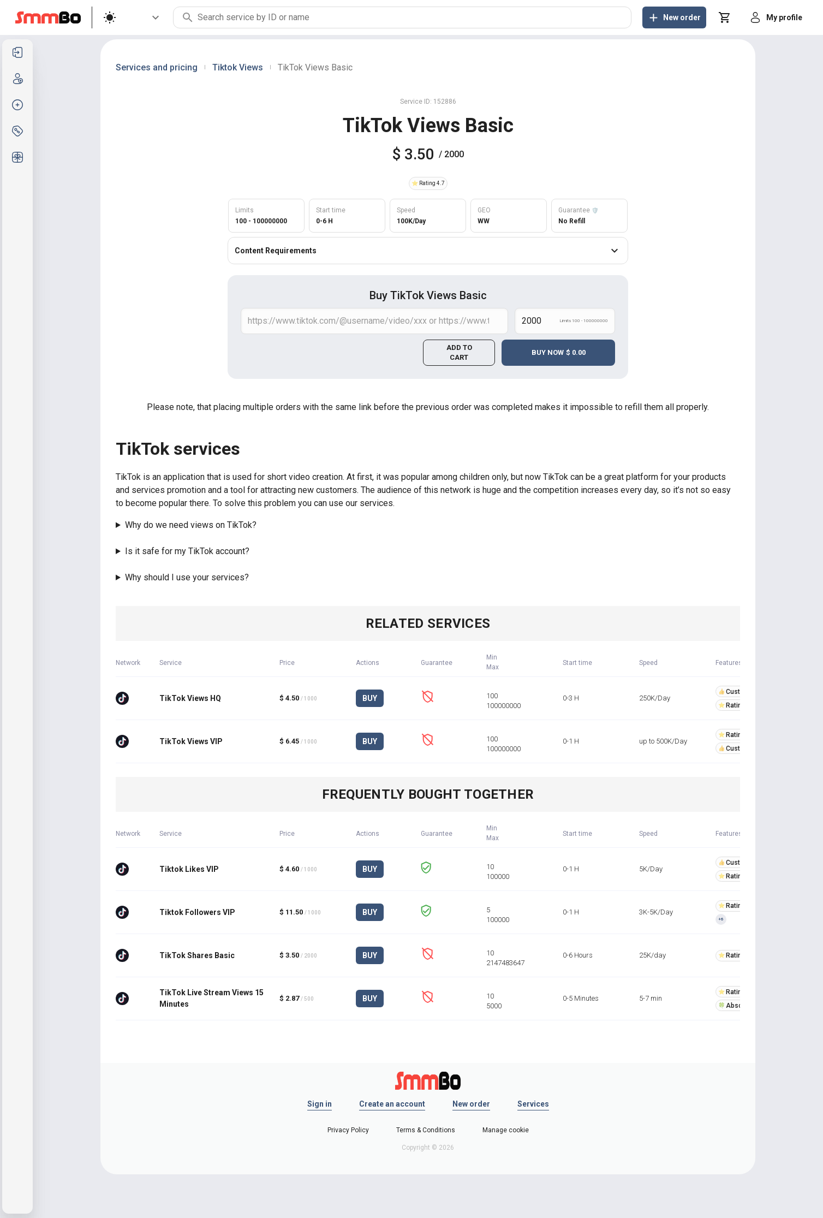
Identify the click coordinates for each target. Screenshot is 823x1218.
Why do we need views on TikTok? (191, 525)
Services (533, 1104)
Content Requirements (428, 250)
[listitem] (17, 52)
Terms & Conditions (425, 1130)
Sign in (319, 1104)
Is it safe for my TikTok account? (187, 551)
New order (471, 1104)
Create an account (392, 1104)
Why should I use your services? (187, 577)
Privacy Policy (348, 1130)
